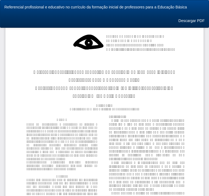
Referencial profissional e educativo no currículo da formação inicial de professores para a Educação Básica (95, 7)
